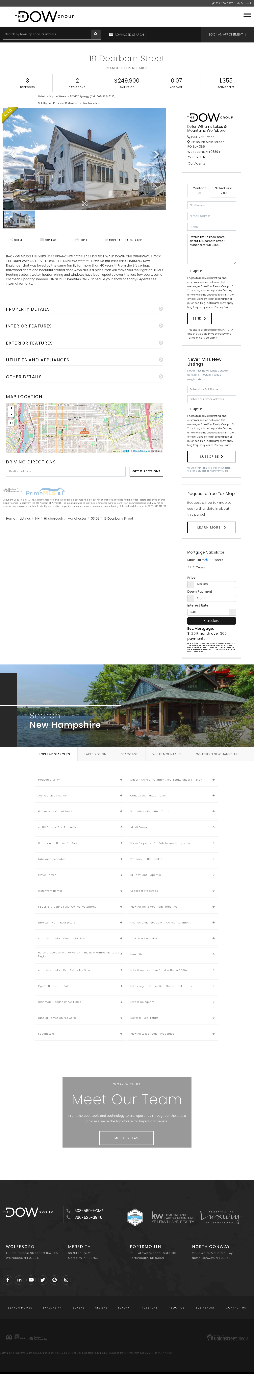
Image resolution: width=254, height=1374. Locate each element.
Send (197, 317)
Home (10, 518)
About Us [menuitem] (177, 1304)
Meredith (136, 951)
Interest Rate (197, 602)
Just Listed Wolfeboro (145, 935)
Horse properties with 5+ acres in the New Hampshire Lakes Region (78, 950)
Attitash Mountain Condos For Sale (62, 935)
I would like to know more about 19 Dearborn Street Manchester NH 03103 (211, 249)
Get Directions (146, 471)
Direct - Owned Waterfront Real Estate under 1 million (166, 776)
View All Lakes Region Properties (152, 1030)
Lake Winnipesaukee (52, 855)
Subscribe (209, 454)
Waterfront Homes (50, 887)
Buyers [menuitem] (79, 1304)
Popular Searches (54, 750)
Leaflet (125, 451)
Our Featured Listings (52, 792)
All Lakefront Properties (146, 871)
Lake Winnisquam (142, 998)
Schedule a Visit (223, 190)
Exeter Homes (47, 871)
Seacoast (129, 750)
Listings (25, 518)
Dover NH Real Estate (144, 1014)
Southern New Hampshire (217, 750)
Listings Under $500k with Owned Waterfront (160, 919)
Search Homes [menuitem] (20, 1304)
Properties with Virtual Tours (149, 808)
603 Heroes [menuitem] (205, 1304)
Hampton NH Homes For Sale (57, 840)
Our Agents (196, 163)
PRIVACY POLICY (163, 1349)
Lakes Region (95, 750)
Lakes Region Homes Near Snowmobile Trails (161, 982)
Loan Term (196, 556)
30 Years (214, 556)
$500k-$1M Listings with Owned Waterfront (67, 903)
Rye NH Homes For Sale (53, 982)
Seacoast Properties (144, 887)
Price (191, 574)
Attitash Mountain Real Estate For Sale (64, 967)
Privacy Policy (223, 307)
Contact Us (196, 157)
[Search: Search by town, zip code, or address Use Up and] (47, 34)
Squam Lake (46, 1030)
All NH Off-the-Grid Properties (58, 824)
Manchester (77, 518)
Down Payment (199, 588)
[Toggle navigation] (247, 14)
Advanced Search (129, 34)
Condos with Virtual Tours (148, 792)
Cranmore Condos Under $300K (59, 998)
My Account (244, 3)
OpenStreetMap (141, 451)
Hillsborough (53, 518)
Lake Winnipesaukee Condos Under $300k (158, 967)
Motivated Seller (49, 776)
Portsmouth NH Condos (146, 855)
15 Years (196, 564)
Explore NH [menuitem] (52, 1304)
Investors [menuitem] (149, 1304)
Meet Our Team (126, 1135)
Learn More (209, 524)
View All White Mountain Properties (154, 903)
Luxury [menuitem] (124, 1304)
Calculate (211, 617)
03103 (95, 518)
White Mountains (167, 750)
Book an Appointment (226, 34)
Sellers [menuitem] (101, 1304)
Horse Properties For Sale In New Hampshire (160, 840)
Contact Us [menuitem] (236, 1304)
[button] (96, 34)
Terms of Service (198, 336)
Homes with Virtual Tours (55, 808)
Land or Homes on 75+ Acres (57, 1014)
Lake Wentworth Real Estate (56, 919)
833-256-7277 (224, 3)
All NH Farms (138, 824)
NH (37, 518)
